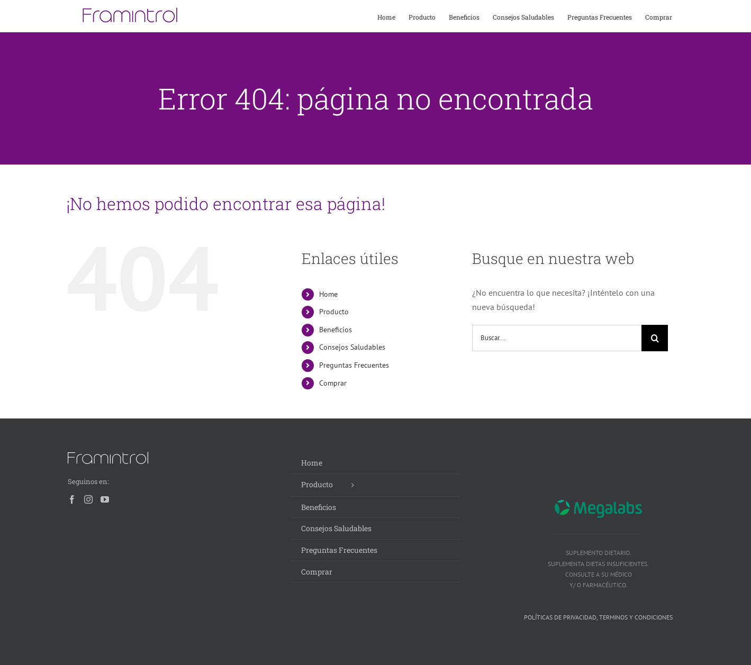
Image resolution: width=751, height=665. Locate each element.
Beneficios (335, 329)
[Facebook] (72, 499)
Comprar (333, 383)
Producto (334, 311)
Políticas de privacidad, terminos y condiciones (598, 617)
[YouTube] (105, 499)
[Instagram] (88, 499)
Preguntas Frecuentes (354, 365)
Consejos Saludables (352, 347)
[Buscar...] (556, 338)
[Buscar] (654, 338)
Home (328, 294)
